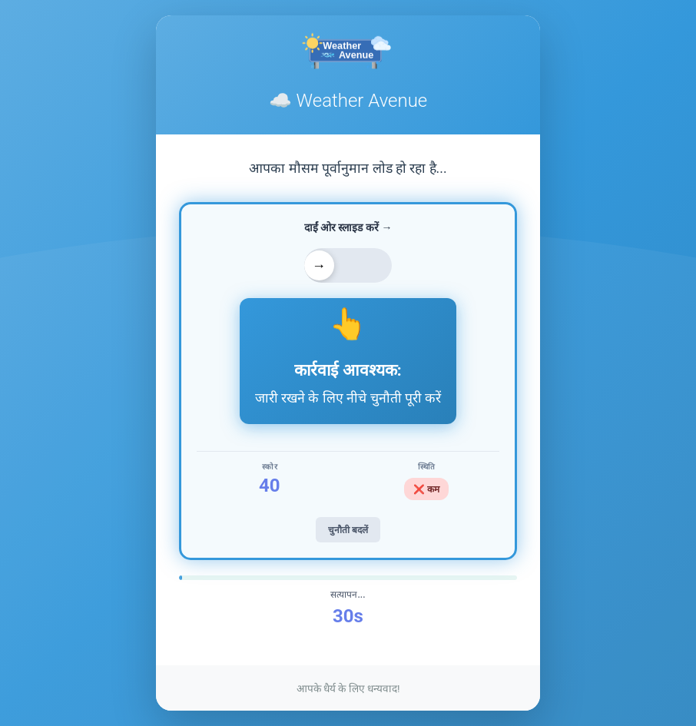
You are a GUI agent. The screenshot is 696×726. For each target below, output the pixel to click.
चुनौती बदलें (348, 530)
